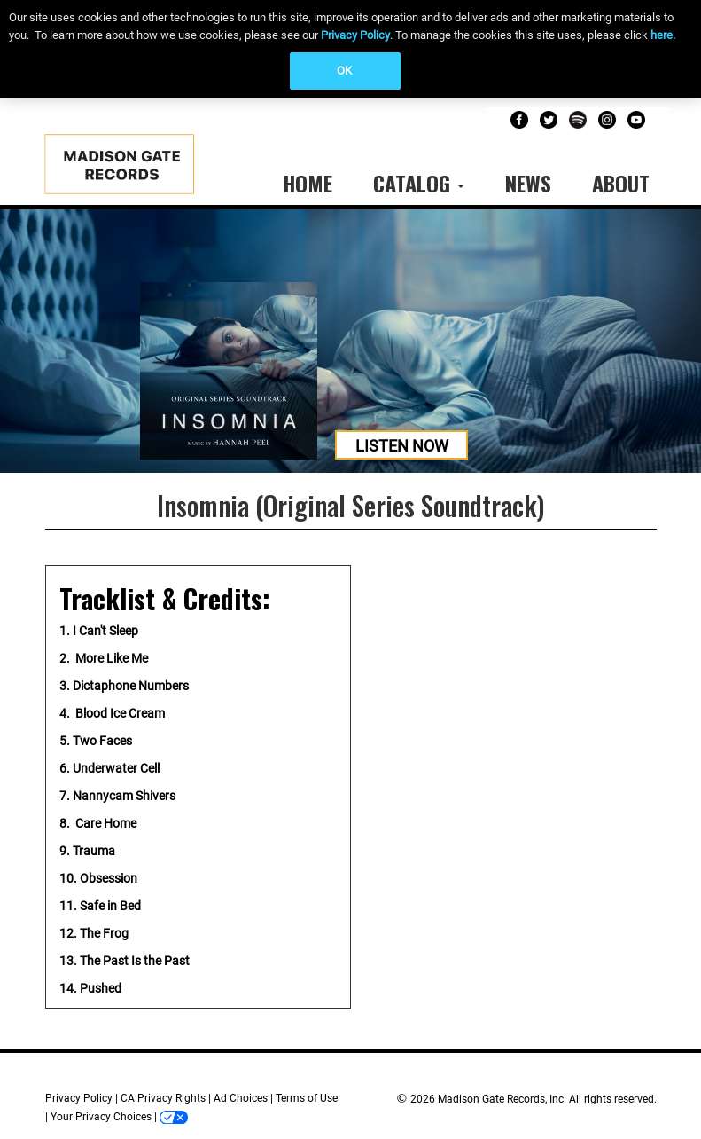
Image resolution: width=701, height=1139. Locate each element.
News (528, 183)
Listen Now (401, 445)
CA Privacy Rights (163, 1098)
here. (662, 35)
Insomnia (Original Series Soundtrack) (350, 505)
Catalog (418, 183)
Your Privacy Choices (101, 1117)
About (621, 183)
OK (344, 70)
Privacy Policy (355, 35)
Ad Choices (241, 1098)
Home (307, 183)
